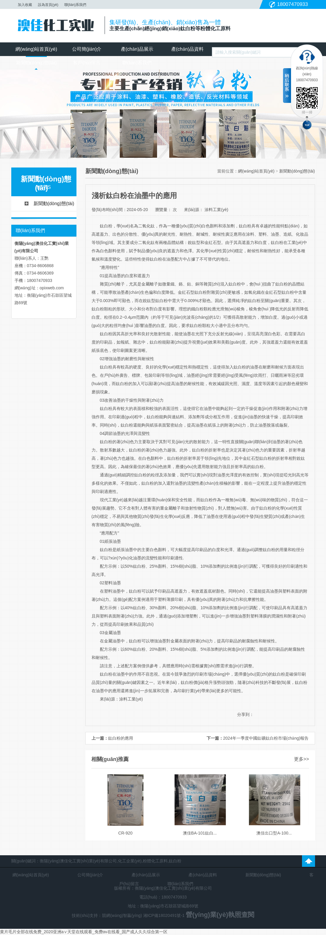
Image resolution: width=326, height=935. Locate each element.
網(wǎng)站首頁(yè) (36, 49)
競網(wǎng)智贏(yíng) (122, 915)
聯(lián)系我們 (75, 5)
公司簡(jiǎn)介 (87, 49)
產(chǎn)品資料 (187, 49)
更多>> (301, 759)
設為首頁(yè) (48, 5)
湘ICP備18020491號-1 (164, 915)
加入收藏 (25, 5)
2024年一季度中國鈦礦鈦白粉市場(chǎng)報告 (266, 738)
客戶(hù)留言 (86, 62)
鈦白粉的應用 (120, 738)
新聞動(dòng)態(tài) (36, 62)
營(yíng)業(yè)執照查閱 (220, 914)
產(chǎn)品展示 (137, 49)
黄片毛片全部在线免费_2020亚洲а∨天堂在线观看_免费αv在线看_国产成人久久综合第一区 (83, 931)
